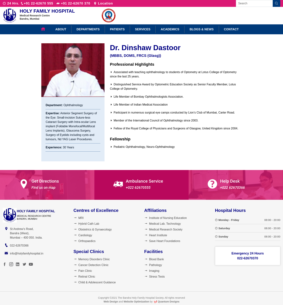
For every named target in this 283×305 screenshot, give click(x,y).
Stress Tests (154, 276)
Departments (88, 29)
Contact (231, 29)
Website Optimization (136, 301)
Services (143, 29)
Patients (117, 29)
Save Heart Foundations (162, 241)
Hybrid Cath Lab (86, 223)
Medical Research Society (163, 229)
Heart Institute (155, 235)
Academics (170, 29)
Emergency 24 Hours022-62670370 (247, 256)
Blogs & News (202, 29)
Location (103, 3)
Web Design (111, 301)
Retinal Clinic (84, 276)
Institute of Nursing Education (165, 217)
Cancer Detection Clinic (90, 265)
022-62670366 (19, 245)
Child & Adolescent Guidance (94, 282)
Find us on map (43, 187)
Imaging (151, 270)
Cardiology (82, 235)
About (60, 29)
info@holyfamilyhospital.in (26, 253)
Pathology (153, 265)
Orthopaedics (84, 241)
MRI (78, 217)
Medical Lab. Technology (162, 223)
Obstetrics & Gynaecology (92, 229)
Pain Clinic (82, 270)
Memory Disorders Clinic (91, 259)
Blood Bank (154, 259)
